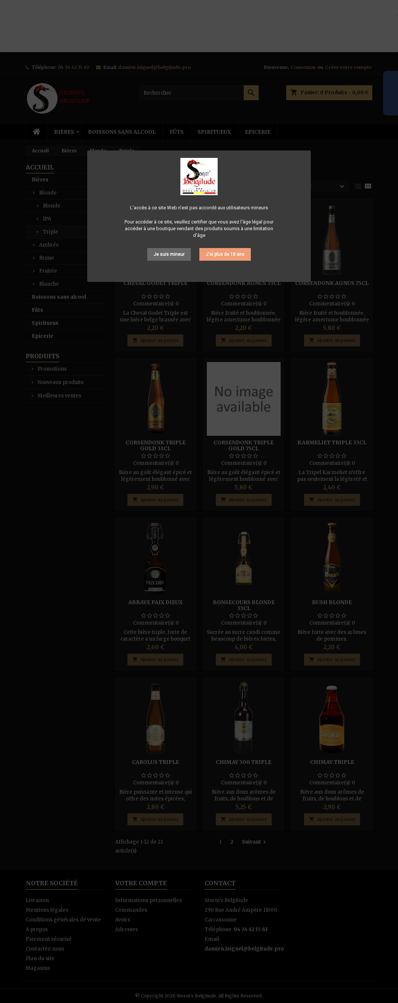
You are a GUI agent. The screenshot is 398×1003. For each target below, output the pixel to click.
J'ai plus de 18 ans (225, 254)
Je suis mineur (169, 254)
